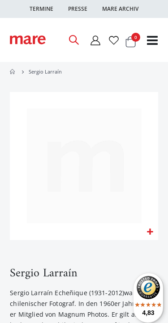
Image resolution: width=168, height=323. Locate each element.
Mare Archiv (120, 9)
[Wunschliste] (114, 40)
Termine (41, 9)
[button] (150, 232)
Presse (77, 9)
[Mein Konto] (95, 40)
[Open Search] (73, 40)
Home (13, 71)
